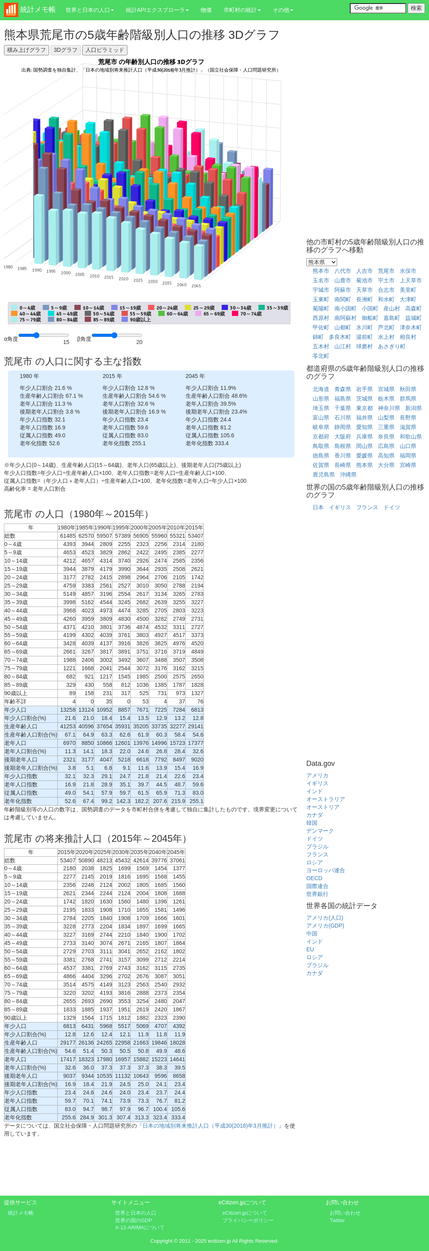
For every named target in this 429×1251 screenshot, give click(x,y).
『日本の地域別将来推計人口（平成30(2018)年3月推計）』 (210, 1125)
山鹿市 (342, 280)
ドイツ (391, 507)
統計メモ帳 (21, 1213)
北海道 (321, 389)
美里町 (408, 290)
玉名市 (321, 280)
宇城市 (321, 290)
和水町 (386, 299)
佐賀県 (321, 465)
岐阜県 (321, 427)
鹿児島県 (324, 474)
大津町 (408, 299)
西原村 (321, 318)
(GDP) (336, 925)
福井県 (364, 417)
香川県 (342, 455)
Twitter (337, 1220)
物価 (206, 10)
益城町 (413, 318)
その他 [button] (283, 10)
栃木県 (386, 398)
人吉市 (364, 271)
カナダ (314, 815)
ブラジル (317, 846)
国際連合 (317, 886)
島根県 (342, 446)
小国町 (370, 308)
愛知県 (364, 427)
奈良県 (386, 436)
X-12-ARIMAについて (140, 1227)
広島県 (386, 446)
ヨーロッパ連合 (325, 870)
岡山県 (364, 446)
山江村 (342, 346)
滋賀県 (408, 427)
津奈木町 (411, 327)
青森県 (342, 389)
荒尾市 (386, 271)
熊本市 (321, 271)
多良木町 (340, 337)
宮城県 (386, 389)
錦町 (318, 337)
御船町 (370, 318)
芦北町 (386, 327)
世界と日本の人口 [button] (90, 10)
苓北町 (321, 356)
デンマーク (320, 831)
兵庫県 (364, 436)
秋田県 (408, 389)
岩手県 (364, 389)
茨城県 (364, 398)
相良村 (408, 337)
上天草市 (411, 280)
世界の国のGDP (133, 1220)
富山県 (321, 417)
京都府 (321, 436)
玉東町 (321, 299)
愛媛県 (364, 455)
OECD (314, 878)
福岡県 (408, 455)
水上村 (386, 337)
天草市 (364, 290)
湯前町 (364, 337)
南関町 (342, 299)
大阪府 (342, 436)
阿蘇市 (342, 290)
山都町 (342, 327)
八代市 (342, 271)
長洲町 (364, 299)
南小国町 (345, 308)
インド (314, 791)
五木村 (321, 346)
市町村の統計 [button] (242, 10)
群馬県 (408, 398)
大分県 (386, 465)
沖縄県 (348, 474)
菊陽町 (321, 308)
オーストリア (323, 807)
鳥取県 (321, 446)
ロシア (314, 862)
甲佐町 (321, 327)
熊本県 (364, 465)
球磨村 (364, 346)
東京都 (364, 408)
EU (310, 949)
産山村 (391, 308)
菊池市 (364, 280)
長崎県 (342, 465)
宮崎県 (408, 465)
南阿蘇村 (345, 318)
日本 (318, 507)
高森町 (413, 308)
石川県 (342, 417)
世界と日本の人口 (135, 1213)
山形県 (321, 398)
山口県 (408, 446)
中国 (311, 933)
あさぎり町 (392, 346)
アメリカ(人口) (324, 918)
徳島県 (321, 455)
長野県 (408, 417)
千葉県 (342, 408)
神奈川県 (389, 408)
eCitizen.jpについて (244, 1213)
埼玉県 (321, 408)
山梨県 (386, 417)
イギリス (340, 507)
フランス (367, 507)
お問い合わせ (345, 1213)
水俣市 (408, 271)
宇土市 (386, 280)
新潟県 (413, 408)
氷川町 (364, 327)
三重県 (386, 427)
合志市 (386, 290)
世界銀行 (317, 894)
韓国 (311, 823)
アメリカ (317, 775)
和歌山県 (411, 436)
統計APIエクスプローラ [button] (157, 10)
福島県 (342, 398)
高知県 (386, 455)
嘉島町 (391, 318)
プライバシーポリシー (248, 1220)
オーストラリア (325, 799)
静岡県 (342, 427)
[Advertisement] (151, 1169)
